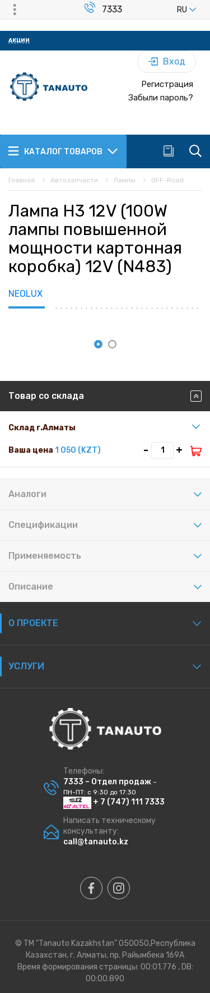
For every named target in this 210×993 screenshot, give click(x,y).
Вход (166, 61)
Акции (19, 40)
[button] (98, 344)
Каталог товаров (63, 151)
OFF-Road (167, 180)
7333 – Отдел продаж (107, 782)
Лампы (125, 180)
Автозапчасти (74, 180)
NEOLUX (25, 293)
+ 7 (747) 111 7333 (114, 802)
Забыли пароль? (160, 98)
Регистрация (167, 84)
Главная (21, 180)
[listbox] (168, 9)
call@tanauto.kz (95, 842)
